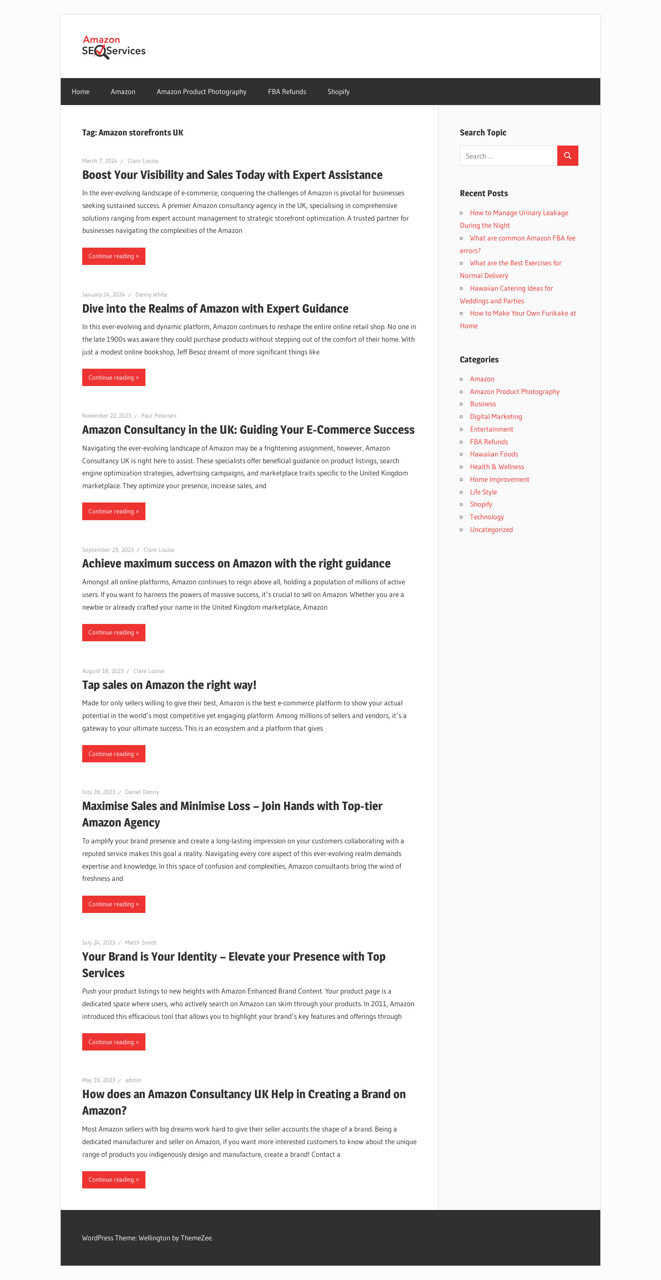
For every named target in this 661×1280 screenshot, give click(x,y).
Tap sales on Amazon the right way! (169, 685)
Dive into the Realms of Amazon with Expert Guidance (215, 308)
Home (80, 91)
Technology (487, 516)
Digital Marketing (496, 416)
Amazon (123, 91)
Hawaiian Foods (494, 453)
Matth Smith (141, 942)
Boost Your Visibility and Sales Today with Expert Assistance (232, 174)
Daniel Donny (142, 792)
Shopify (339, 91)
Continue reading (111, 256)
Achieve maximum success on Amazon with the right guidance (236, 563)
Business (483, 403)
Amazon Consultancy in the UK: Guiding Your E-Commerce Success (248, 429)
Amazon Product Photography (202, 91)
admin (133, 1080)
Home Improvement (499, 479)
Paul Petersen (159, 415)
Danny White (151, 294)
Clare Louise (143, 161)
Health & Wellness (497, 466)
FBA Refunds (287, 91)
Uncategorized (491, 529)
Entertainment (491, 428)
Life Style (483, 491)
